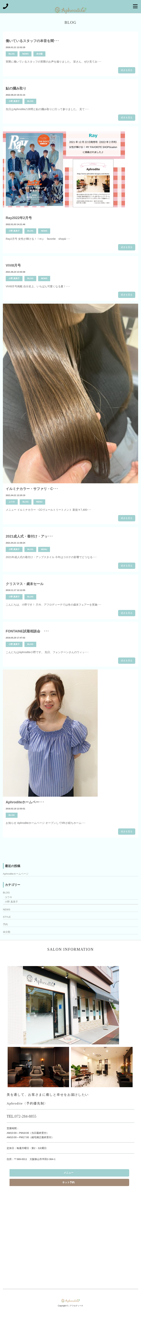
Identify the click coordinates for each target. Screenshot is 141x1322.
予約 (5, 924)
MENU (39, 502)
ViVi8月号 (13, 265)
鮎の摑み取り (16, 88)
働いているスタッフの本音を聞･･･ (32, 41)
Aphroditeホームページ (15, 873)
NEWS (25, 54)
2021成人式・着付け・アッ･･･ (29, 536)
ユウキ (12, 502)
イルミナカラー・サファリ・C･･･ (32, 489)
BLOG (12, 54)
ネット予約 (68, 1182)
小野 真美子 (14, 101)
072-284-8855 (25, 1116)
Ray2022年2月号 (19, 218)
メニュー (68, 1172)
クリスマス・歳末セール (25, 584)
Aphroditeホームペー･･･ (25, 802)
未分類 (39, 54)
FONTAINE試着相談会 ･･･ (27, 631)
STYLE (7, 916)
